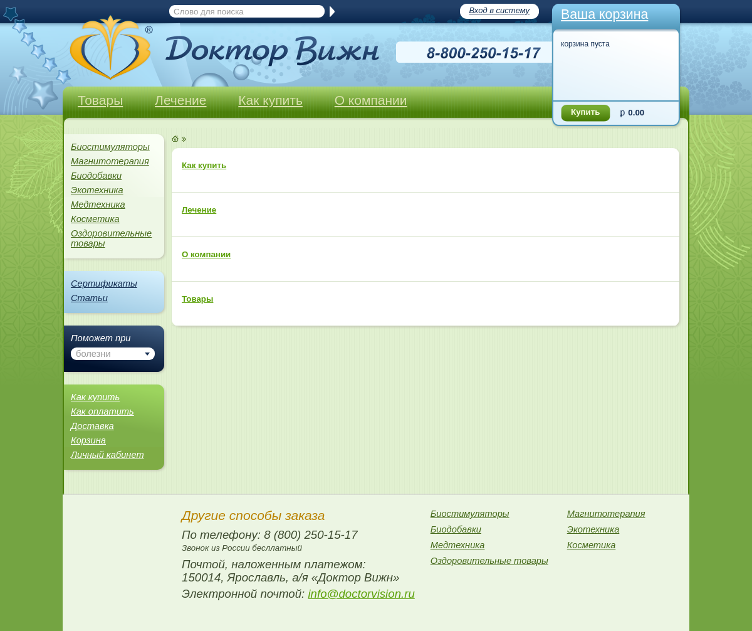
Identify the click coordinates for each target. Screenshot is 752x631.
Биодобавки (96, 176)
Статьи (89, 298)
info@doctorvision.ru (361, 593)
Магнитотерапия (110, 161)
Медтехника (98, 204)
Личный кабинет (107, 455)
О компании (371, 100)
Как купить (270, 100)
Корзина (88, 440)
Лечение (180, 100)
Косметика (95, 219)
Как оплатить (102, 411)
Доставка (92, 426)
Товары (100, 100)
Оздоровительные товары (111, 238)
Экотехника (97, 190)
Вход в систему (499, 10)
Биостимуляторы (110, 147)
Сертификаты (104, 283)
